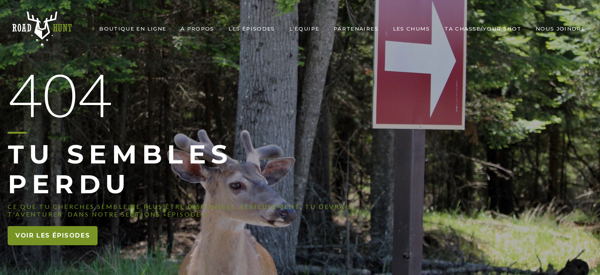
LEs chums (411, 29)
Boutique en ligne (132, 29)
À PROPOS (197, 29)
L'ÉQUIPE (304, 29)
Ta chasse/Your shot (482, 29)
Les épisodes (251, 29)
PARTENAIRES (356, 29)
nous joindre (560, 29)
